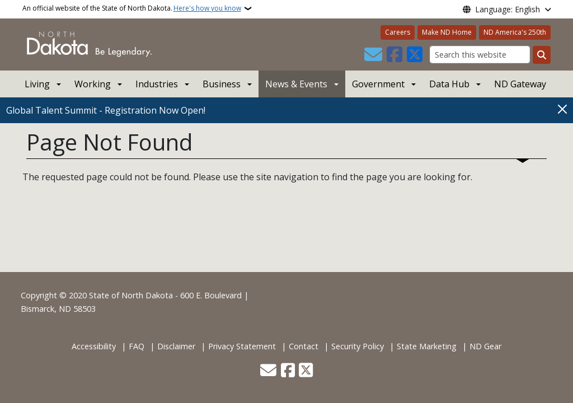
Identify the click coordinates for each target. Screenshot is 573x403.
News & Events (296, 84)
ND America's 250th (514, 32)
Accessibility (94, 346)
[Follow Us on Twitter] (414, 54)
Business (222, 84)
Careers (397, 32)
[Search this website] (480, 54)
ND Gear (485, 346)
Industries (156, 84)
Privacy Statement (242, 346)
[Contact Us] (373, 54)
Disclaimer (176, 346)
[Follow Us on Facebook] (394, 54)
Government (378, 84)
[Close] (562, 109)
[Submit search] (542, 55)
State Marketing (427, 346)
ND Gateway (520, 84)
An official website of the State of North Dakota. (131, 8)
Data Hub (449, 84)
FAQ (136, 346)
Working (92, 84)
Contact (303, 346)
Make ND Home (447, 32)
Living (37, 84)
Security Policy (357, 346)
